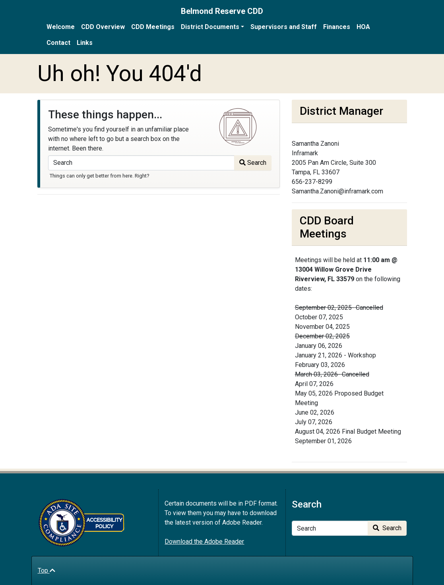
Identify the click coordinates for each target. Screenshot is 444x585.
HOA (363, 27)
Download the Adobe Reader (204, 541)
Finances (336, 27)
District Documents (210, 27)
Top (46, 570)
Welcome (61, 27)
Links (85, 42)
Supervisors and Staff (283, 27)
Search (252, 162)
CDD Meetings (152, 27)
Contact (58, 42)
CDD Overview (103, 27)
